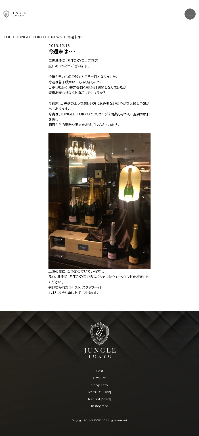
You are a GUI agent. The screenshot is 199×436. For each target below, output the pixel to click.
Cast (99, 371)
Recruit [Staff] (99, 399)
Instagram (99, 406)
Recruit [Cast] (99, 392)
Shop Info (99, 385)
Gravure (99, 378)
